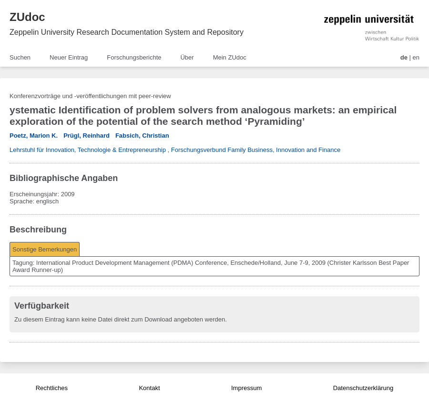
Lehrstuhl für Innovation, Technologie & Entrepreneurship (88, 149)
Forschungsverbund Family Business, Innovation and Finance (256, 149)
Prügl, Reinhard (86, 135)
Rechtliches (52, 388)
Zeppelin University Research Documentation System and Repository (127, 32)
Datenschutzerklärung (363, 388)
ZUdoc (27, 16)
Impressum (246, 388)
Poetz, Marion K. (34, 135)
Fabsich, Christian (142, 135)
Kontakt (149, 388)
